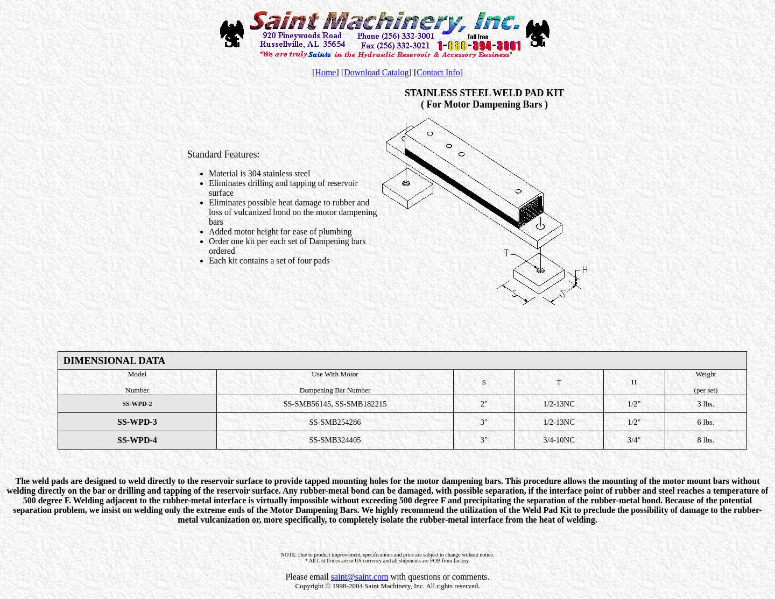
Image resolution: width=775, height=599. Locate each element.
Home (325, 72)
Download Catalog (376, 72)
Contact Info (438, 72)
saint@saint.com (360, 576)
